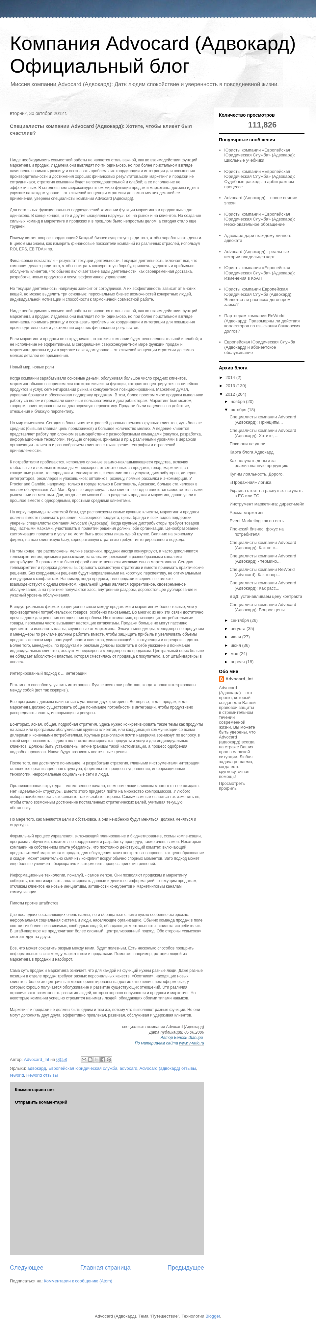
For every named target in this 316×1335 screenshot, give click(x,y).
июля (236, 636)
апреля (238, 661)
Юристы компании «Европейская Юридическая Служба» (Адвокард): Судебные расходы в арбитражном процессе (259, 179)
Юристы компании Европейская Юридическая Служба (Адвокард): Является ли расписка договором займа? (258, 297)
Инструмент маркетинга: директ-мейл (266, 504)
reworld (17, 1075)
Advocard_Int (239, 678)
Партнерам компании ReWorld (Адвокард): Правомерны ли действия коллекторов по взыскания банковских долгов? (262, 323)
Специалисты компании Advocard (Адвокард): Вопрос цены (262, 607)
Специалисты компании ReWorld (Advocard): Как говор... (262, 572)
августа (239, 628)
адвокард (36, 1068)
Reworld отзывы (42, 1075)
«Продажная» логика (250, 482)
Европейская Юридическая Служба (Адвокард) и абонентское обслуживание (259, 347)
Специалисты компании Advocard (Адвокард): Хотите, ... (262, 433)
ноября (238, 401)
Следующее (26, 1267)
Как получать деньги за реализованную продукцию (258, 463)
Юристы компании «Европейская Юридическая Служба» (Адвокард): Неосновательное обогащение (259, 219)
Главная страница (105, 1267)
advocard (128, 1068)
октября (239, 409)
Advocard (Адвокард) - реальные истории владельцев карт (256, 254)
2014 (230, 377)
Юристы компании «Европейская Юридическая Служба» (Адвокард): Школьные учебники (259, 155)
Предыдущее (186, 1267)
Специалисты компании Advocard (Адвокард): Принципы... (262, 419)
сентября (240, 620)
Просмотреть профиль (232, 786)
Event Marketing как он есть (256, 520)
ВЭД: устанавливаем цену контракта (265, 596)
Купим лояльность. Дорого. (256, 474)
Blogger (212, 1316)
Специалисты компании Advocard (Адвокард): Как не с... (262, 545)
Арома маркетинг (246, 512)
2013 (230, 385)
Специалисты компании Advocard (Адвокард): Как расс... (262, 585)
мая (235, 653)
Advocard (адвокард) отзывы (168, 1068)
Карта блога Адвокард (251, 452)
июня (236, 645)
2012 (230, 394)
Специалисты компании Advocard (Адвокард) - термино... (262, 558)
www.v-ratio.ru (191, 1043)
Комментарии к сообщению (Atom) (78, 1280)
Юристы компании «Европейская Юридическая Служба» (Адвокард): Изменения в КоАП (259, 272)
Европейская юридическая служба (82, 1068)
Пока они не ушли (247, 443)
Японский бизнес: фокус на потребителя (256, 532)
